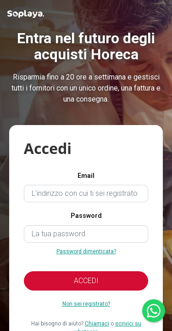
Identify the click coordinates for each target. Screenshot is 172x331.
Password (86, 215)
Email (86, 175)
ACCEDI (86, 280)
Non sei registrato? (86, 304)
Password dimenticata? (86, 251)
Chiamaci (97, 323)
